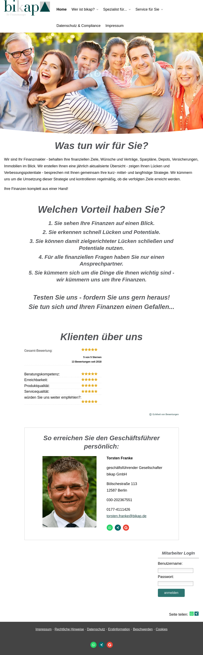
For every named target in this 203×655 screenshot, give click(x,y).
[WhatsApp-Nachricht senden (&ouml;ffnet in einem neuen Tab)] (110, 528)
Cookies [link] (161, 629)
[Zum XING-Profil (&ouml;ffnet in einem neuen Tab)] (118, 528)
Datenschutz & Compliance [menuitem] (78, 26)
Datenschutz (96, 629)
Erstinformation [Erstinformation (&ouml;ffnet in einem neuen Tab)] (119, 629)
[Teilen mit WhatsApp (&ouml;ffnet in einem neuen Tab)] (192, 614)
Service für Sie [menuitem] (147, 9)
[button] (101, 126)
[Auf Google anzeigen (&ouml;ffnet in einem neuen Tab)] (126, 528)
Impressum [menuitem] (114, 26)
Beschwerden (143, 629)
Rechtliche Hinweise (69, 629)
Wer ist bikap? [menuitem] (83, 9)
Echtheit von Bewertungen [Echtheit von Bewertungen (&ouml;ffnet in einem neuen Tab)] (166, 414)
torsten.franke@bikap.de (127, 516)
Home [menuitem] (61, 9)
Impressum (44, 629)
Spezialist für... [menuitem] (115, 9)
